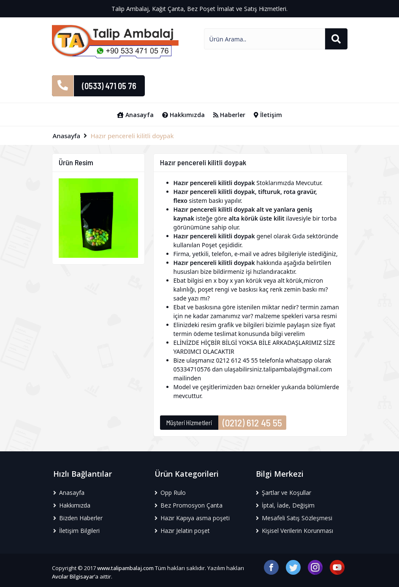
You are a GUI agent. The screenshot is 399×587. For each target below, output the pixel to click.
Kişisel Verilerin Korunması (294, 531)
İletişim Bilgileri (76, 531)
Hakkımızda (183, 115)
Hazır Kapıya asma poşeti (192, 518)
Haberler (229, 115)
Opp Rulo (170, 493)
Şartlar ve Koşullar (283, 493)
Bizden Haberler (78, 518)
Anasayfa (135, 115)
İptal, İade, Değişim (285, 505)
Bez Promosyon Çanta (189, 505)
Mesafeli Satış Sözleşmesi (294, 518)
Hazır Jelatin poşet (182, 531)
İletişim (268, 115)
